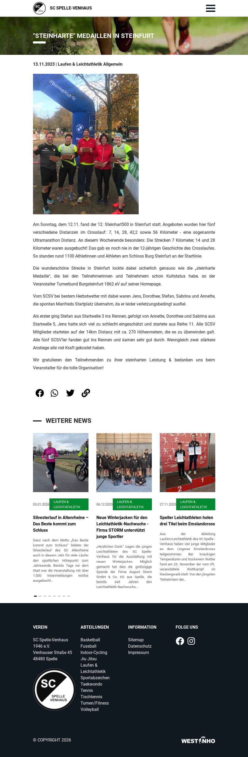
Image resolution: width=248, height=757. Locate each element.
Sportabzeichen (95, 677)
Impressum (138, 652)
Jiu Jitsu (89, 658)
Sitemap (136, 639)
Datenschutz (140, 646)
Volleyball (90, 709)
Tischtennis (91, 696)
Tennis (87, 690)
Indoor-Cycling (94, 652)
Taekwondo (91, 684)
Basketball (90, 639)
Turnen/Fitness (95, 703)
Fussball (88, 646)
